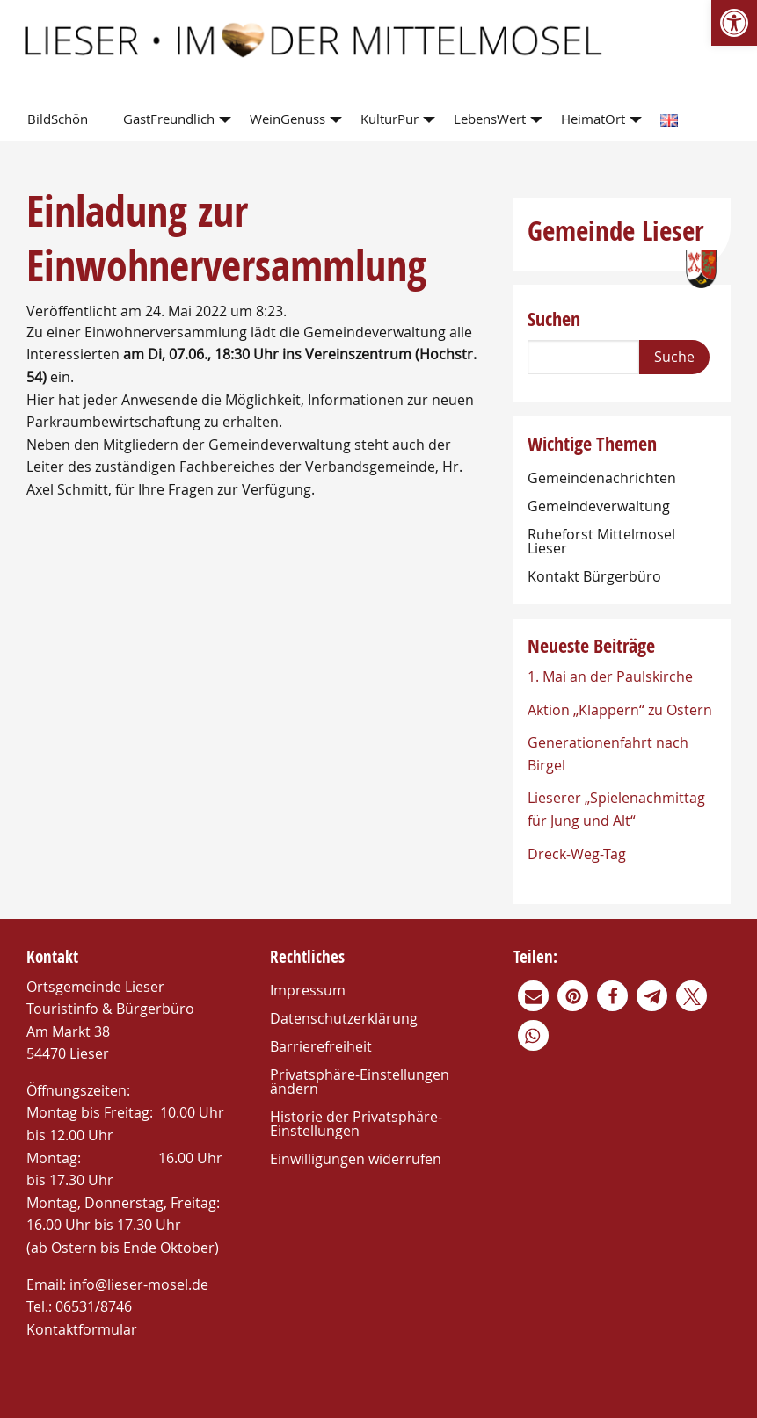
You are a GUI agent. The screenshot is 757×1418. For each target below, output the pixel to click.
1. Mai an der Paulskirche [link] (610, 676)
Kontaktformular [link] (81, 1329)
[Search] (583, 357)
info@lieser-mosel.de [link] (138, 1284)
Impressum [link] (308, 990)
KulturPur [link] (389, 118)
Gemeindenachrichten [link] (602, 478)
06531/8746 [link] (93, 1306)
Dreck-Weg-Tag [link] (577, 854)
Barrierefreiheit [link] (321, 1046)
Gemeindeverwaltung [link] (599, 506)
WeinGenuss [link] (287, 118)
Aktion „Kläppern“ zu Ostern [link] (620, 710)
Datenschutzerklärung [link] (344, 1018)
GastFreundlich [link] (169, 118)
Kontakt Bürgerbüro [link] (594, 576)
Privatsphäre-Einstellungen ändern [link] (359, 1081)
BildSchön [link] (57, 118)
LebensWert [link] (490, 118)
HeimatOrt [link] (593, 118)
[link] (734, 23)
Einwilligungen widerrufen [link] (355, 1158)
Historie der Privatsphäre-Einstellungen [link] (356, 1123)
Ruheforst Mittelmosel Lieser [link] (601, 541)
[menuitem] (61, 120)
